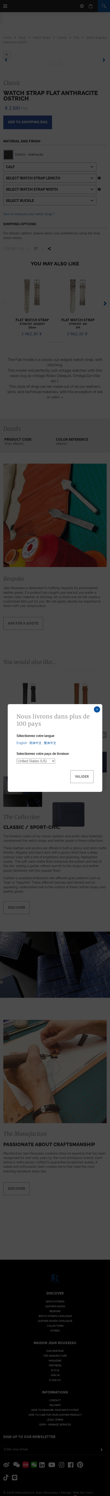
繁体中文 (50, 743)
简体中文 (35, 743)
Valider (82, 776)
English (22, 743)
